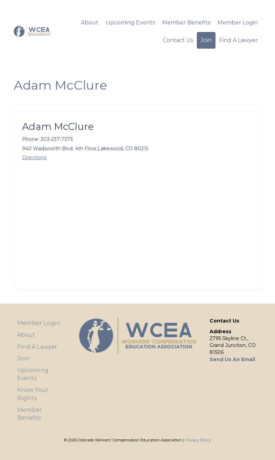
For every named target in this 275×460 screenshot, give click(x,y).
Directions (34, 157)
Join (206, 40)
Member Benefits (186, 22)
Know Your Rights (32, 394)
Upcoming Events (130, 22)
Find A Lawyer (238, 40)
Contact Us (178, 40)
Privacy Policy (198, 440)
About (89, 22)
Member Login (238, 22)
